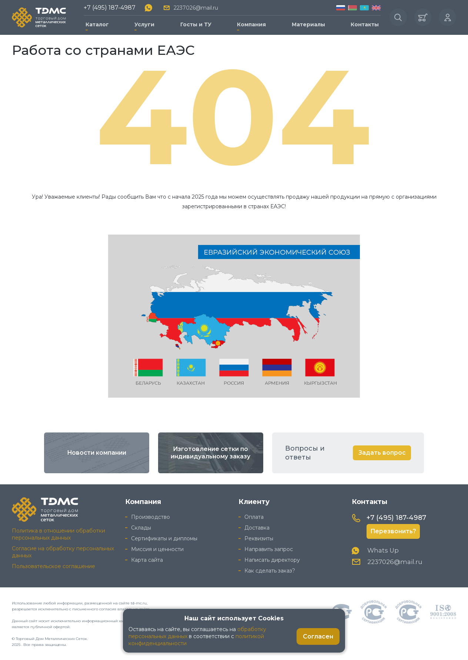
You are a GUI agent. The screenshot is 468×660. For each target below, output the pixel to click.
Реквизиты (258, 537)
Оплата (254, 516)
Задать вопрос (381, 451)
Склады (141, 527)
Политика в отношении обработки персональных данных (58, 533)
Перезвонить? (393, 530)
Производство (150, 516)
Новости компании (96, 451)
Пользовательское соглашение (53, 565)
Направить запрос (268, 548)
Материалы (307, 23)
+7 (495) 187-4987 (110, 7)
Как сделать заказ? (269, 570)
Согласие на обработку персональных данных (63, 551)
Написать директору (272, 559)
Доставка (257, 527)
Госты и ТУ (195, 23)
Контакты (363, 23)
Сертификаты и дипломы (164, 537)
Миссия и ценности (157, 548)
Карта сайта (147, 559)
